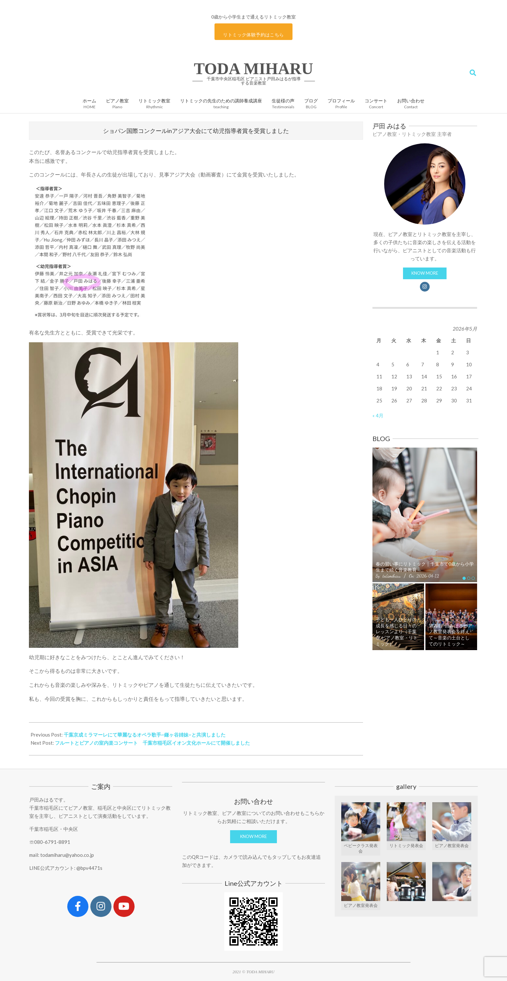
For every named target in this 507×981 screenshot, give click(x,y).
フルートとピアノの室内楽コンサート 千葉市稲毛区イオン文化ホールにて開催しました (152, 743)
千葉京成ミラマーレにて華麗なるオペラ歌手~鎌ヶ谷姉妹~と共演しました (145, 735)
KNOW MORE (424, 273)
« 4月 (378, 415)
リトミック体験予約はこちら (253, 34)
